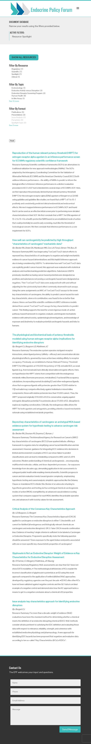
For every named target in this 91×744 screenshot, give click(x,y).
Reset (12, 141)
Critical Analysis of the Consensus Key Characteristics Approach (43, 508)
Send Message (70, 729)
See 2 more (13, 125)
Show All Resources (24, 57)
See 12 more (14, 101)
